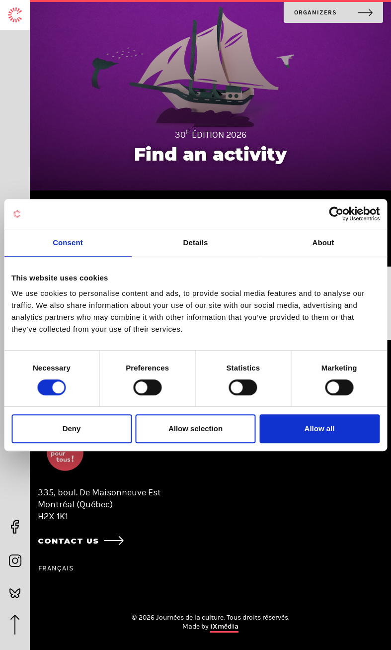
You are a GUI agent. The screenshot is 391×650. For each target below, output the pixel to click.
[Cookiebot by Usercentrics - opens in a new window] (336, 213)
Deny (72, 428)
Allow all (320, 428)
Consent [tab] (68, 242)
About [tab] (323, 242)
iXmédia (224, 626)
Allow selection (195, 428)
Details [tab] (195, 242)
